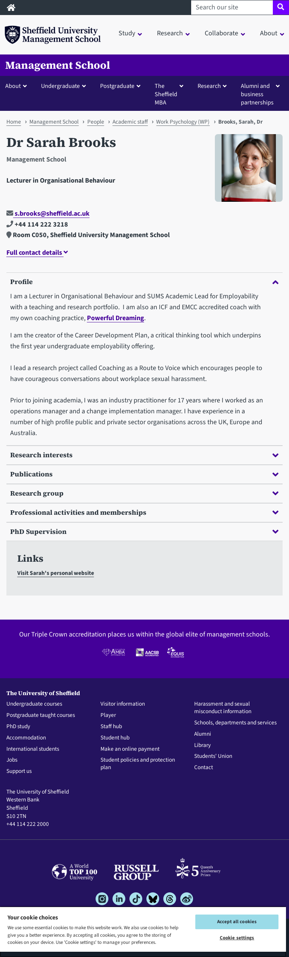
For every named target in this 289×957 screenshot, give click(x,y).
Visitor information (122, 704)
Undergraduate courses (34, 704)
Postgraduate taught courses (40, 715)
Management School (57, 65)
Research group (144, 493)
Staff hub (111, 726)
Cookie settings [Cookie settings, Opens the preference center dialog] (237, 937)
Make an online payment (130, 749)
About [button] (268, 33)
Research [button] (170, 33)
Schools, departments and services (235, 723)
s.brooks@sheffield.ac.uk (48, 213)
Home (13, 122)
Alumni (202, 734)
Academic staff (130, 122)
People (95, 122)
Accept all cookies (237, 921)
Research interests (144, 455)
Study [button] (127, 33)
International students (32, 749)
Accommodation (26, 738)
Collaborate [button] (221, 33)
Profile (144, 281)
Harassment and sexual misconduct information (222, 707)
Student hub (114, 738)
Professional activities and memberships (144, 512)
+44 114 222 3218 (37, 224)
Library (202, 745)
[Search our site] (232, 7)
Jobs (11, 760)
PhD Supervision (144, 531)
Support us (19, 771)
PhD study (18, 726)
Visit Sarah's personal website (55, 573)
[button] (17, 86)
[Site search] (281, 7)
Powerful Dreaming (115, 318)
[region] (143, 931)
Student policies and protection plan (137, 763)
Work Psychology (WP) (183, 122)
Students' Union (213, 756)
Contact (203, 767)
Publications (144, 474)
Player (108, 715)
